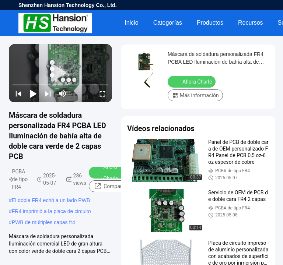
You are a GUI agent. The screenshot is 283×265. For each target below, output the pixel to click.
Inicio (131, 23)
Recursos (250, 23)
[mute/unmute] (62, 93)
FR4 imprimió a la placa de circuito (51, 211)
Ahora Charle (106, 173)
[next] (48, 93)
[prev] (18, 93)
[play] (60, 73)
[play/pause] (33, 93)
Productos (210, 23)
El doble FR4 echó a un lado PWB (51, 200)
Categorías (167, 23)
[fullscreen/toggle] (102, 93)
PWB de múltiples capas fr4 (43, 222)
